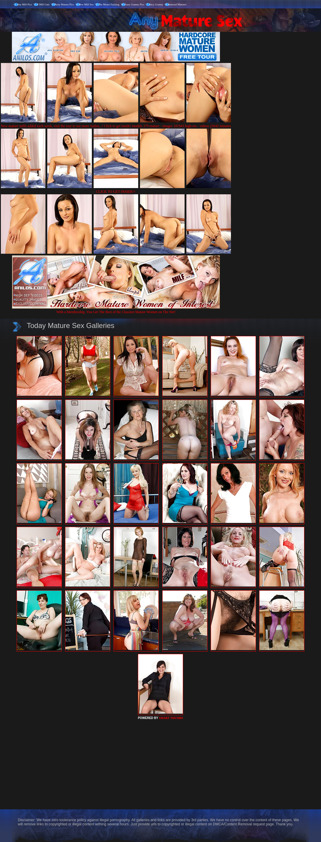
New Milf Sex (86, 4)
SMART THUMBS (171, 718)
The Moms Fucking (108, 4)
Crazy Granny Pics (134, 4)
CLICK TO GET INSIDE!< (116, 192)
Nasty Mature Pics (64, 4)
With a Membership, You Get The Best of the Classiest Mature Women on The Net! (116, 309)
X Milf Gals (43, 4)
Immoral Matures (177, 4)
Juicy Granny (156, 4)
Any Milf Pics (24, 4)
